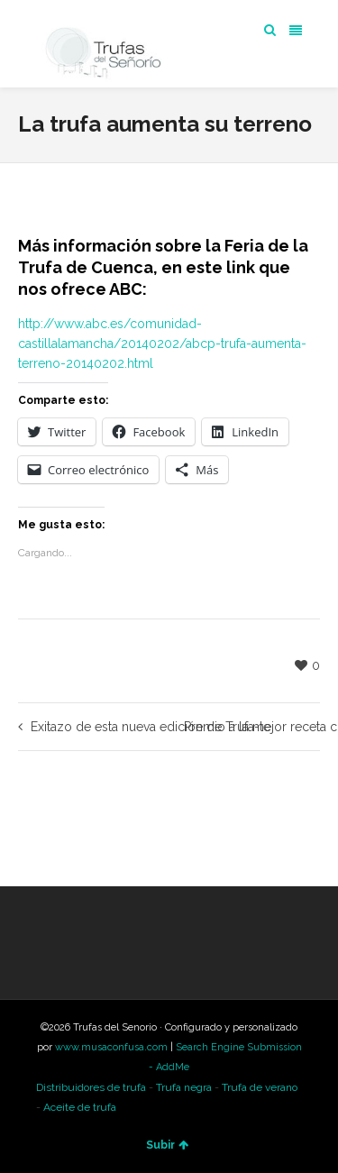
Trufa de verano (259, 1087)
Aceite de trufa (79, 1107)
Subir (167, 1145)
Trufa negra (184, 1087)
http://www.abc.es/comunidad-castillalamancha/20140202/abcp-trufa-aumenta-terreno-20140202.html (162, 343)
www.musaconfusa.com (111, 1047)
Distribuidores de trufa (91, 1087)
